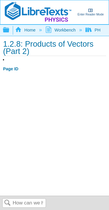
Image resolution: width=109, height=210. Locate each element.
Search (7, 203)
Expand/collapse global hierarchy (9, 30)
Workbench (61, 30)
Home (26, 30)
